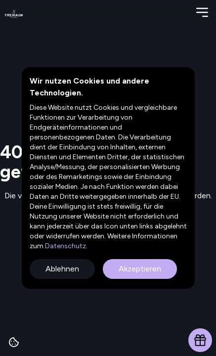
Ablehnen (62, 268)
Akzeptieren (140, 268)
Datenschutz (64, 246)
